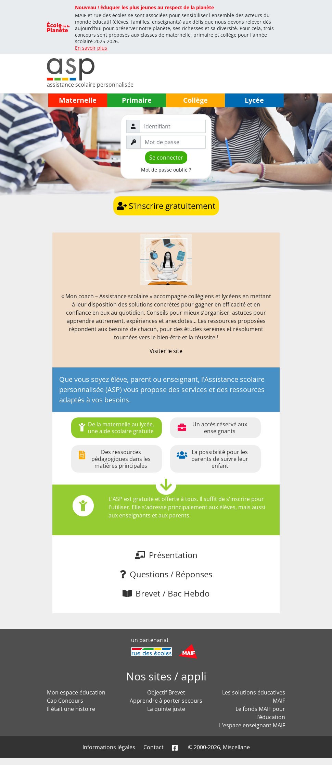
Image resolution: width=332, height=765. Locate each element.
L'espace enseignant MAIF (252, 725)
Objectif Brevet (166, 692)
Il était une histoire (71, 709)
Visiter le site (166, 351)
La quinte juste (166, 709)
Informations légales (108, 747)
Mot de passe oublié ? (166, 169)
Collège (195, 100)
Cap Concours (65, 700)
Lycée (254, 100)
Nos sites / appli (166, 676)
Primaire (137, 100)
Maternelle (78, 100)
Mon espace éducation (76, 692)
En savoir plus (91, 48)
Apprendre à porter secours (166, 700)
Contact (153, 747)
